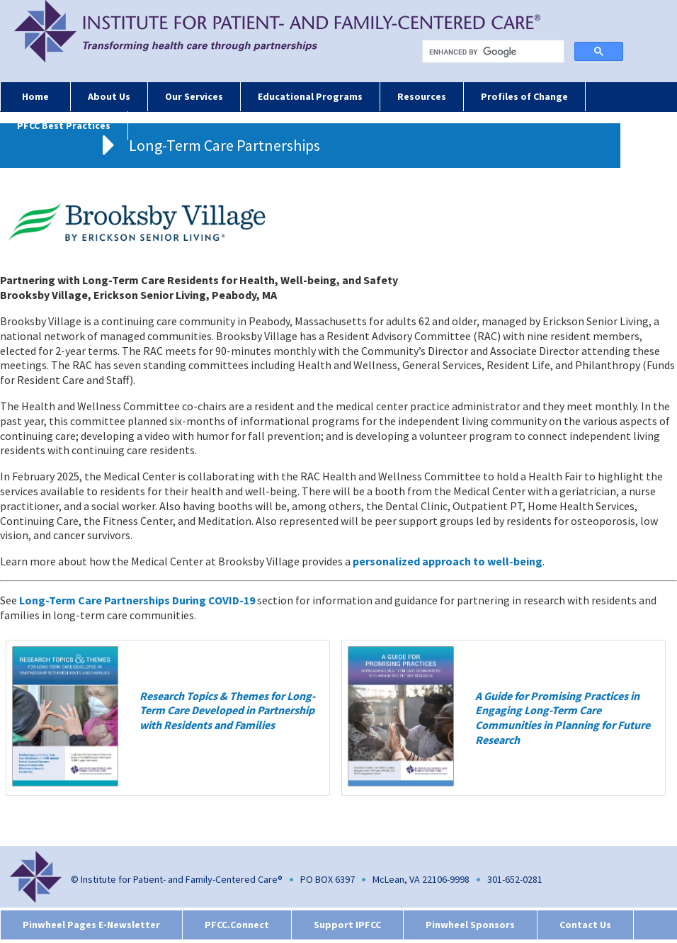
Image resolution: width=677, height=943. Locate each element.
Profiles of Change (524, 96)
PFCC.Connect (237, 924)
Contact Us (585, 924)
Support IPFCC (347, 924)
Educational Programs (310, 96)
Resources (421, 96)
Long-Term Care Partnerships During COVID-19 (137, 600)
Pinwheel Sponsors (470, 924)
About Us (109, 96)
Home (35, 96)
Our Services (194, 96)
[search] (496, 52)
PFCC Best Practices (63, 125)
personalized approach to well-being (447, 561)
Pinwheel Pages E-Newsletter (91, 924)
